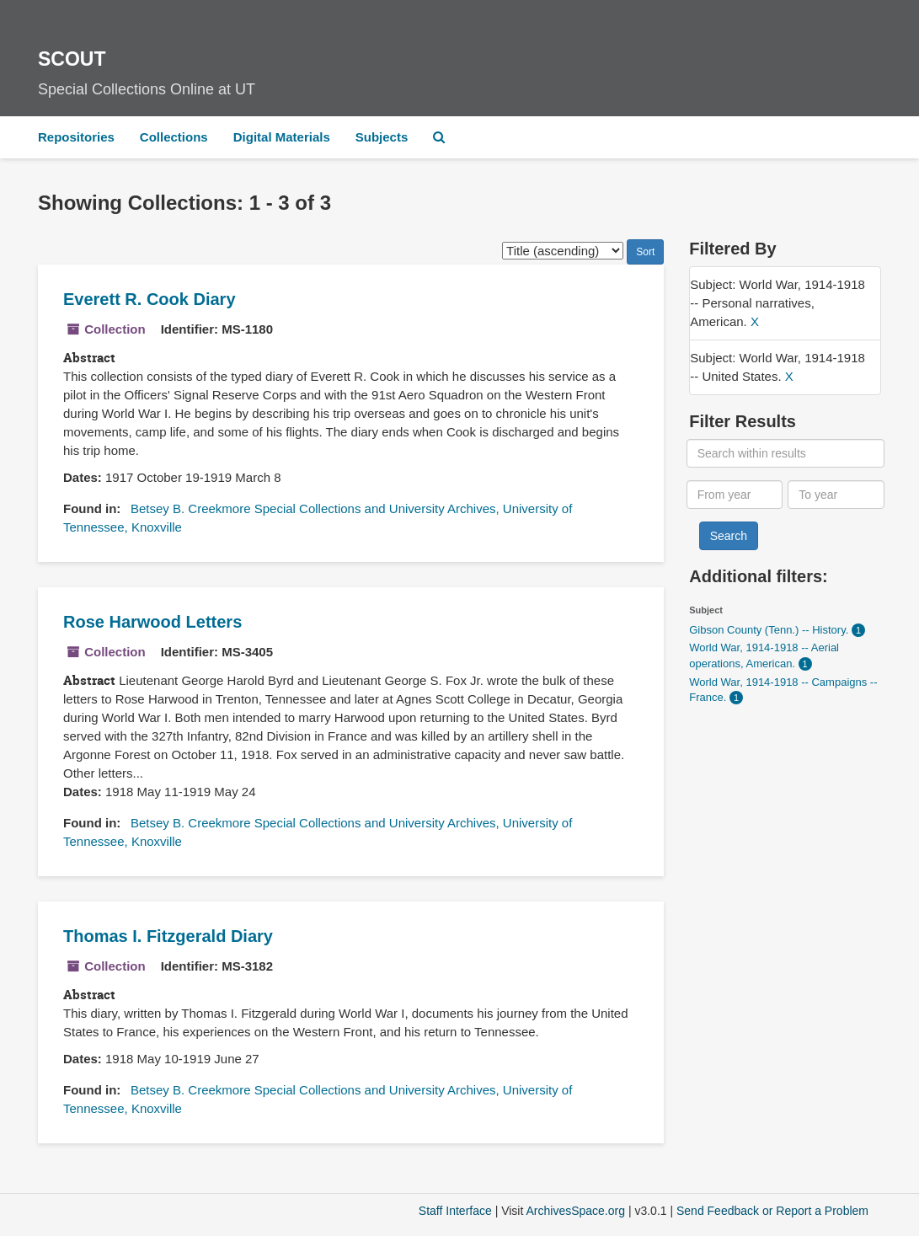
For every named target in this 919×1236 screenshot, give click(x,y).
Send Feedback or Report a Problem (772, 1210)
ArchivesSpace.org (575, 1210)
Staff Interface (455, 1210)
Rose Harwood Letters (152, 622)
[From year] (735, 494)
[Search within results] (785, 453)
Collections (174, 137)
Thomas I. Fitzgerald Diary (168, 936)
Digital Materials (281, 137)
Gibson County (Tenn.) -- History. (770, 629)
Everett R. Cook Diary (149, 299)
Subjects (382, 137)
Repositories (76, 137)
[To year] (836, 494)
